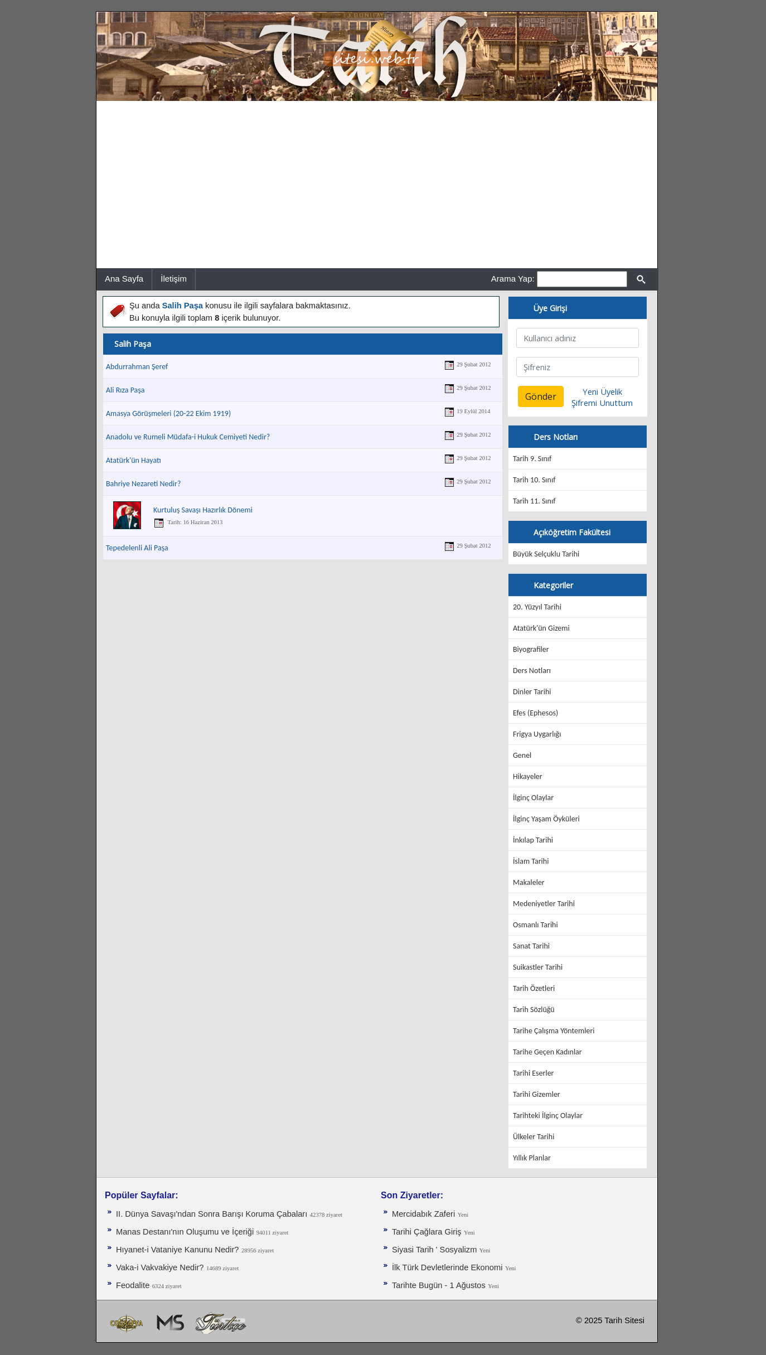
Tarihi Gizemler (536, 1094)
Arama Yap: (513, 278)
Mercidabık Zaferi (423, 1213)
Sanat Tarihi (531, 946)
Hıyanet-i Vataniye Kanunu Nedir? (177, 1249)
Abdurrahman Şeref (137, 366)
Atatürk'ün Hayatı (133, 460)
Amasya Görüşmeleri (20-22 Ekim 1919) (168, 413)
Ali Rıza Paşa (125, 390)
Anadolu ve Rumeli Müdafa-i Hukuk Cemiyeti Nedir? (188, 437)
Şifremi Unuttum (602, 402)
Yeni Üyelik (602, 391)
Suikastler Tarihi (538, 967)
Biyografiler (531, 649)
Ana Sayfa (124, 278)
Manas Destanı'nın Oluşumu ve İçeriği (185, 1231)
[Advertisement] (376, 185)
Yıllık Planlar (532, 1158)
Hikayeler (527, 776)
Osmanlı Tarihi (535, 925)
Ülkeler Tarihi (533, 1136)
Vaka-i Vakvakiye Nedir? (159, 1267)
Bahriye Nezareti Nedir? (143, 483)
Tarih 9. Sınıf (532, 458)
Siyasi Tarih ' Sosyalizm (434, 1249)
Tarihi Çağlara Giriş (427, 1231)
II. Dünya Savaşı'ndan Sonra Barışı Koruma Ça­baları (211, 1213)
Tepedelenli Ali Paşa (137, 548)
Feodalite (132, 1285)
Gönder (540, 396)
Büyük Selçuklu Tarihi (546, 554)
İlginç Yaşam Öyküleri (546, 819)
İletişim (174, 278)
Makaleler (529, 882)
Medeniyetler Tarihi (544, 903)
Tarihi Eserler (533, 1073)
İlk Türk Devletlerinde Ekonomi (447, 1267)
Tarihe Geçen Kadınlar (547, 1052)
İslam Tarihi (531, 861)
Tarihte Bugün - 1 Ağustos (439, 1285)
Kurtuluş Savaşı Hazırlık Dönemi (203, 510)
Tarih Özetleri (534, 988)
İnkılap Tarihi (533, 840)
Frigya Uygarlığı (537, 734)
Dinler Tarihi (532, 691)
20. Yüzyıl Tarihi (537, 607)
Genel (522, 755)
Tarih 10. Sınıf (534, 480)
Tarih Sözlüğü (534, 1009)
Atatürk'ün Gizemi (541, 628)
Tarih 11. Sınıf (534, 501)
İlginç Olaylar (533, 797)
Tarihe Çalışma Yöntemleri (554, 1030)
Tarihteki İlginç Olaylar (548, 1115)
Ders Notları (532, 670)
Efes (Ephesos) (535, 713)
